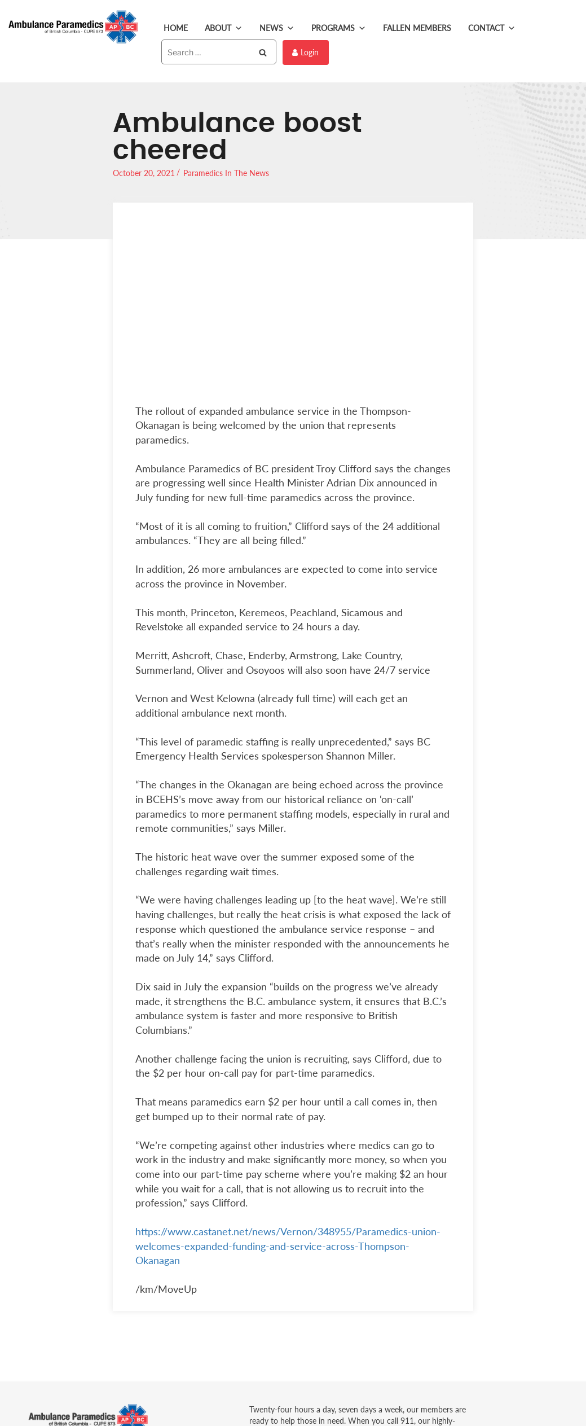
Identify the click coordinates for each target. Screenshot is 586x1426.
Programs (338, 28)
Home (176, 28)
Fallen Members (417, 28)
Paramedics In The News (226, 172)
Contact (491, 28)
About (224, 28)
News (276, 28)
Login (305, 51)
